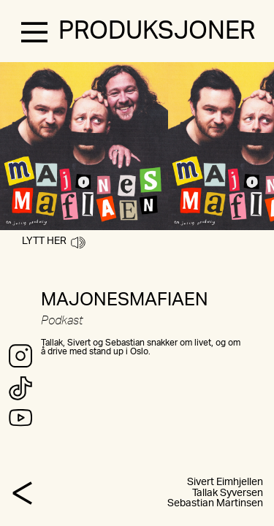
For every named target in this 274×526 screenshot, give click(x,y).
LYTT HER (53, 241)
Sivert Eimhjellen (225, 482)
